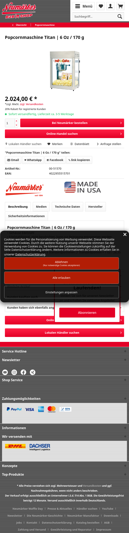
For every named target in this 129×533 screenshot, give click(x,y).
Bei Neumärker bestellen (87, 122)
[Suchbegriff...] (98, 16)
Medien (41, 207)
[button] (16, 121)
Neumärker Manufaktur (83, 515)
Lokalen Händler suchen (23, 144)
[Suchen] (120, 16)
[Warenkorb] (120, 6)
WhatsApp (33, 160)
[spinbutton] (9, 123)
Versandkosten (92, 486)
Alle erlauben (61, 278)
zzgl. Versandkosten (31, 104)
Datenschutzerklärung (57, 522)
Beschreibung (18, 207)
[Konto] (110, 6)
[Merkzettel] (100, 6)
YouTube (107, 508)
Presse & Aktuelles (59, 508)
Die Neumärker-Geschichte (45, 515)
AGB (107, 522)
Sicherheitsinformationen (26, 216)
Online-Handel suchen (84, 133)
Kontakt (32, 522)
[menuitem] (84, 6)
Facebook (55, 160)
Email (13, 160)
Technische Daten (67, 207)
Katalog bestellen (87, 522)
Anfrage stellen (109, 144)
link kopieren (79, 160)
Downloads (111, 515)
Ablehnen (61, 263)
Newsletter (15, 515)
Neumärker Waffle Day (27, 508)
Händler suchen (87, 508)
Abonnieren (87, 312)
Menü (83, 6)
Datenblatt (80, 144)
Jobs (19, 522)
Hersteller (95, 207)
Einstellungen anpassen (61, 292)
